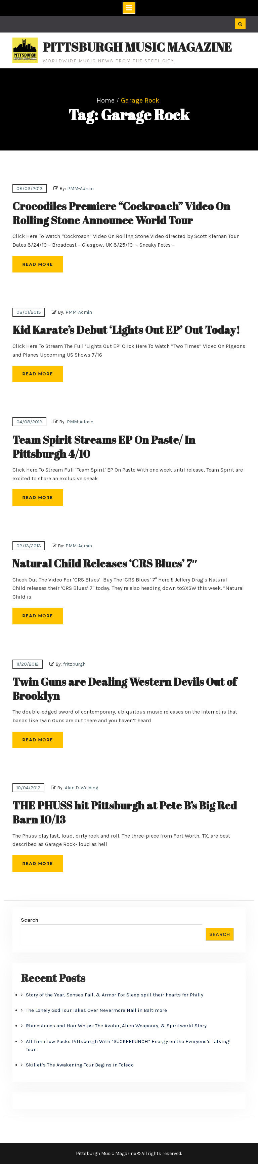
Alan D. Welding (81, 788)
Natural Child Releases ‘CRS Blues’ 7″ (104, 563)
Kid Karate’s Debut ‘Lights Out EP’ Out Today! (126, 329)
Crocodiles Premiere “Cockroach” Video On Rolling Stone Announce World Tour (121, 213)
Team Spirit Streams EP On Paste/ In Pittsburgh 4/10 (103, 446)
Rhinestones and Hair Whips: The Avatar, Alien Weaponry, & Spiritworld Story (116, 1026)
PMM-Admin (80, 188)
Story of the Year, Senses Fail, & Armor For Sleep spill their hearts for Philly (114, 995)
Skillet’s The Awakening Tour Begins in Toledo (80, 1065)
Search (29, 920)
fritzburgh (74, 664)
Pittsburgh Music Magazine (137, 47)
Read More (38, 264)
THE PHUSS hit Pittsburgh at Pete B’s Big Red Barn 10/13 (124, 812)
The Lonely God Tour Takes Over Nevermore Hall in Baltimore (96, 1010)
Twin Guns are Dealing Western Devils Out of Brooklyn (124, 688)
